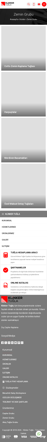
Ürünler (22, 19)
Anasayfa (14, 19)
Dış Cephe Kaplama (9, 327)
